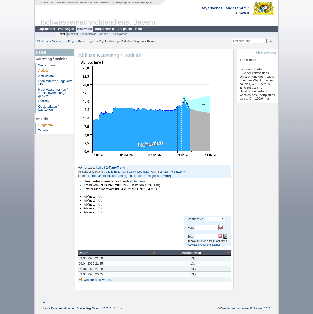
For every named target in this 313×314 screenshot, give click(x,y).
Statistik (43, 101)
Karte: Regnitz (87, 41)
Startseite (43, 2)
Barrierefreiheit (101, 2)
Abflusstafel (46, 76)
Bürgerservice (105, 29)
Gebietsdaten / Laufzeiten (48, 108)
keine (99, 167)
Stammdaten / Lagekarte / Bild (55, 82)
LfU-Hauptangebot (121, 2)
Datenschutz (86, 2)
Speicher (72, 33)
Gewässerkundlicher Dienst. (204, 244)
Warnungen (66, 29)
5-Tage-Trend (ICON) (145, 171)
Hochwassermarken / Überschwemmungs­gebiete (53, 93)
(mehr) (123, 176)
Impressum (72, 2)
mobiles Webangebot (142, 2)
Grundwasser (119, 33)
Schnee (103, 33)
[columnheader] (117, 252)
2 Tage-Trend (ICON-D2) (119, 171)
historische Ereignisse (145, 176)
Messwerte (84, 29)
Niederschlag (88, 33)
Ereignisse (125, 29)
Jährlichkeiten (107, 176)
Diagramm (45, 125)
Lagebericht (46, 29)
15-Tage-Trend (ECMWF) (173, 171)
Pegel (61, 33)
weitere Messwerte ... (98, 280)
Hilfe (138, 29)
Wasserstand (47, 65)
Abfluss (43, 70)
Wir (53, 2)
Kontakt (61, 2)
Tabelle (43, 130)
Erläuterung (139, 181)
